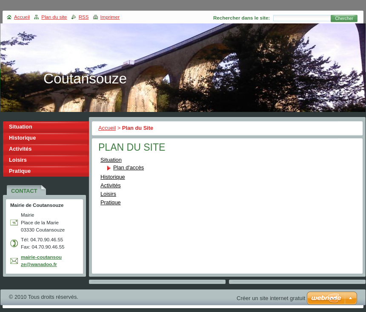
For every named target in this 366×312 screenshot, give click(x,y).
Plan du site (54, 17)
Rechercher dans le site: (241, 17)
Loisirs (108, 194)
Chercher (344, 18)
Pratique (110, 202)
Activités (110, 185)
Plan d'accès (128, 167)
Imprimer (110, 17)
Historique (112, 177)
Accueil (107, 128)
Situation (111, 160)
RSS (84, 17)
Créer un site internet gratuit (271, 298)
